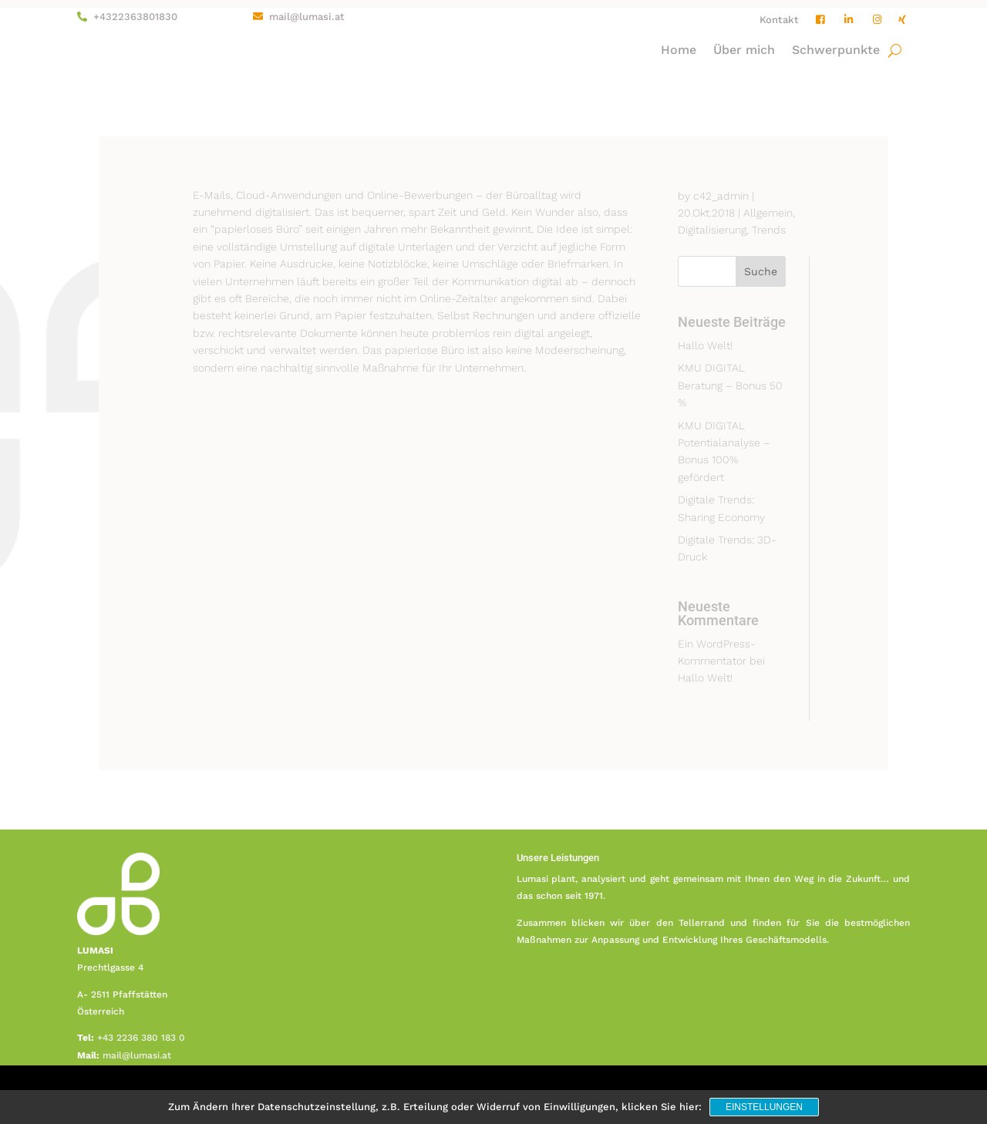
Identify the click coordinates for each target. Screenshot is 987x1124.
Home (678, 51)
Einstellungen (764, 1107)
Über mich (744, 51)
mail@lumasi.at (307, 16)
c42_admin (721, 196)
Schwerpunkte (836, 51)
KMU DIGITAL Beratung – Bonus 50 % (730, 385)
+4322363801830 (135, 16)
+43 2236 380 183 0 (141, 1037)
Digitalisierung (712, 230)
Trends (769, 230)
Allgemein (768, 213)
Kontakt (779, 20)
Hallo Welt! (705, 345)
